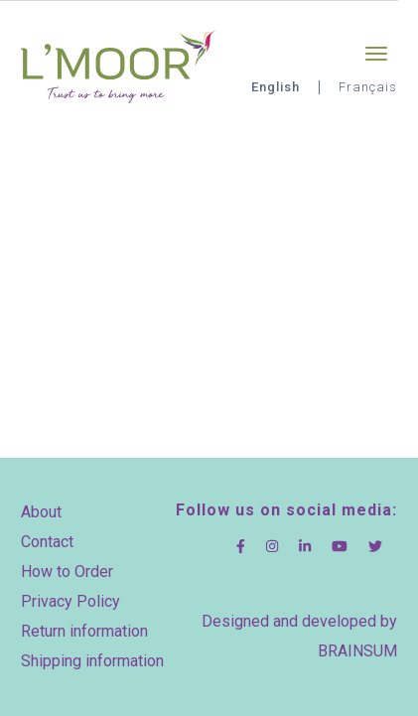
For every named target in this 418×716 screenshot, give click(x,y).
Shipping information (92, 660)
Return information (84, 631)
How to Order (67, 571)
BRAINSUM (357, 651)
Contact (47, 541)
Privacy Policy (70, 601)
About (41, 511)
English (275, 86)
